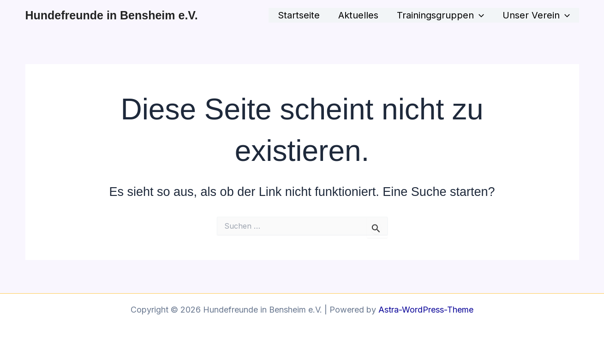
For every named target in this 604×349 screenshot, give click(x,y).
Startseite (299, 15)
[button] (479, 15)
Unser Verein (536, 15)
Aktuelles (358, 15)
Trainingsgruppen (440, 15)
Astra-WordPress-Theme (425, 309)
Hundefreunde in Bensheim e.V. (111, 15)
